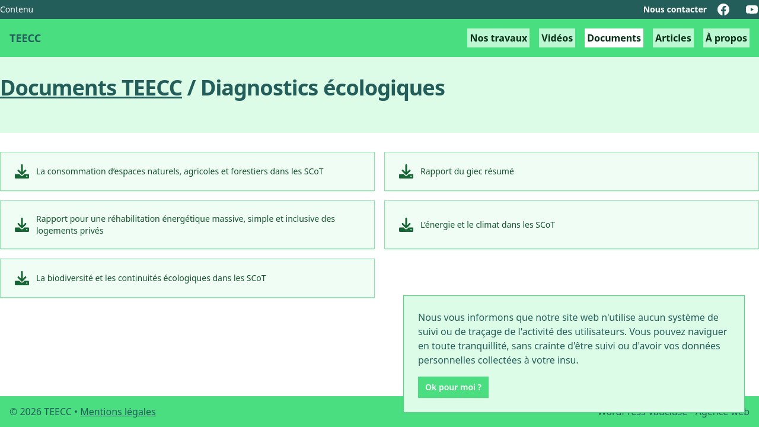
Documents (614, 37)
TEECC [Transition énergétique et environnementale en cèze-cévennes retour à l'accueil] (25, 38)
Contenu (16, 9)
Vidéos (557, 37)
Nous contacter (675, 9)
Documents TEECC (91, 87)
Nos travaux (498, 37)
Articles (673, 37)
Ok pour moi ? (453, 387)
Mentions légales (118, 411)
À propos (726, 37)
